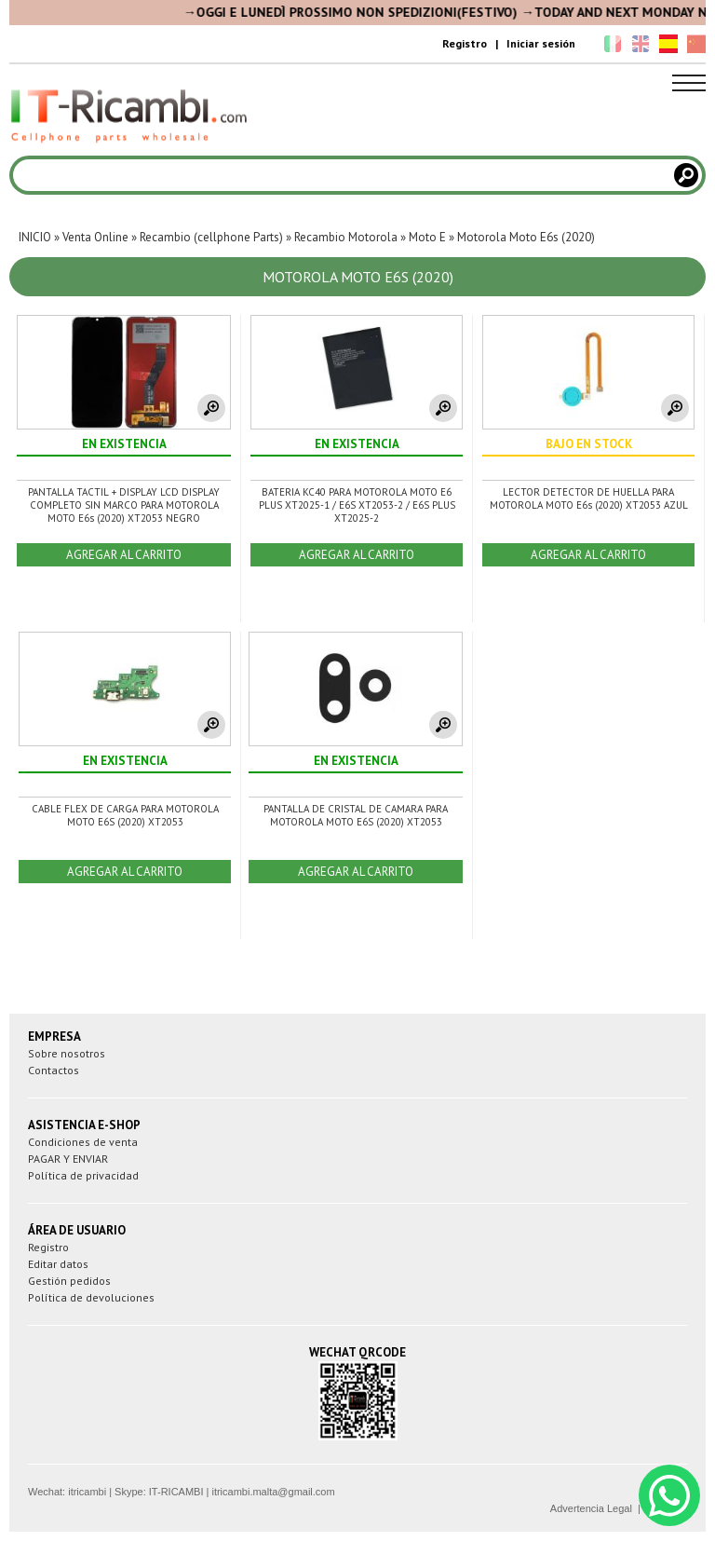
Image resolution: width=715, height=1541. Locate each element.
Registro (464, 43)
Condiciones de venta (83, 1142)
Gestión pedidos (69, 1281)
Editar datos (58, 1264)
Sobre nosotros (66, 1053)
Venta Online (95, 237)
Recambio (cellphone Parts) (211, 237)
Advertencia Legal (591, 1508)
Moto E (427, 237)
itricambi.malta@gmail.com (272, 1491)
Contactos (53, 1070)
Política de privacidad (83, 1175)
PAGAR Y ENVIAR (68, 1159)
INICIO (35, 237)
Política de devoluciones (91, 1297)
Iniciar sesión (540, 43)
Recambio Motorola (346, 237)
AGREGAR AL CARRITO (124, 555)
